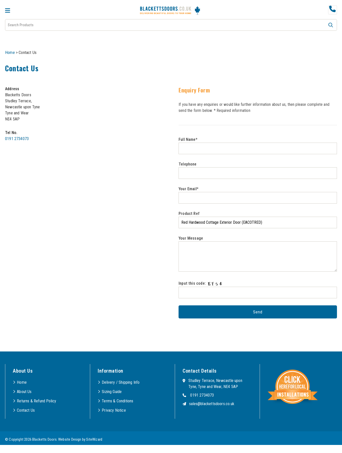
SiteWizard (94, 439)
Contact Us (26, 410)
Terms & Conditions (117, 401)
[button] (330, 25)
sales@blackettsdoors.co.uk (211, 403)
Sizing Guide (112, 391)
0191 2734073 (17, 138)
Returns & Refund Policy (36, 401)
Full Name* (258, 145)
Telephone (258, 170)
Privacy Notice (114, 410)
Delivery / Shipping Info (121, 382)
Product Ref (258, 219)
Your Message (258, 254)
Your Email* (258, 195)
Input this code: (258, 289)
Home (10, 52)
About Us (24, 391)
